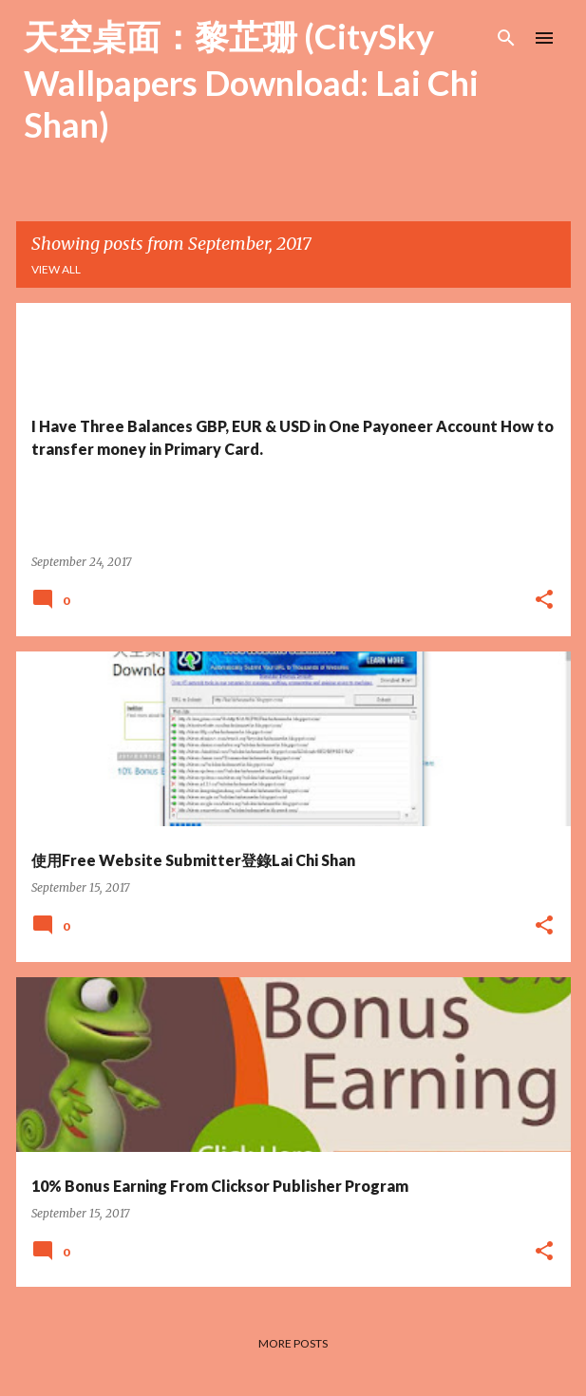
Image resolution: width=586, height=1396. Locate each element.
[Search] (506, 38)
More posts (293, 1343)
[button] (544, 600)
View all (56, 269)
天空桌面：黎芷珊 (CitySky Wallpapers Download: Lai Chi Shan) (251, 80)
